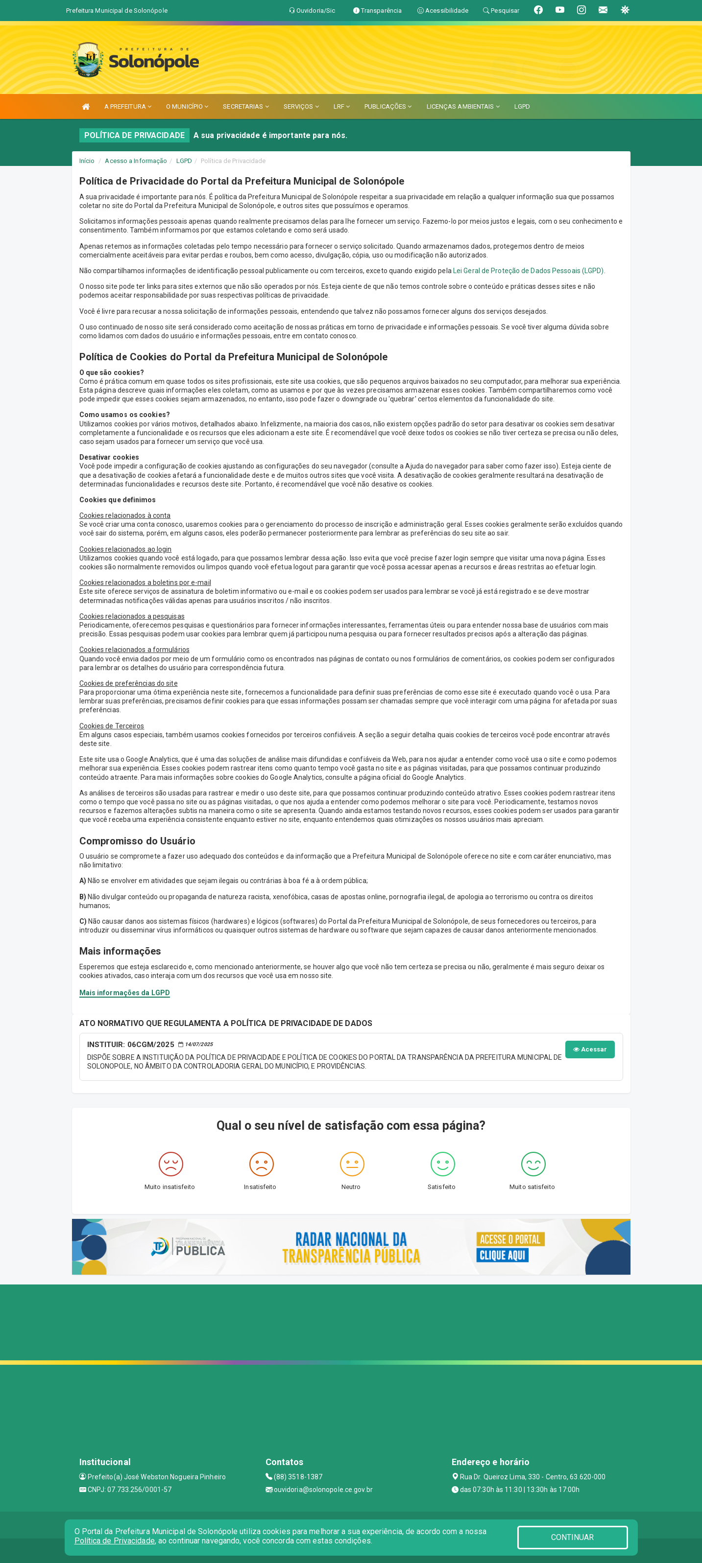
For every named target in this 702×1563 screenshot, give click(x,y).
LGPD (522, 106)
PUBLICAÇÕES (388, 106)
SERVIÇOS (301, 106)
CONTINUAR (572, 1537)
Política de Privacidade (114, 1540)
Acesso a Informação (136, 160)
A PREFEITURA (127, 106)
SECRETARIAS (245, 106)
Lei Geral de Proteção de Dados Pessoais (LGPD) (528, 271)
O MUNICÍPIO (187, 106)
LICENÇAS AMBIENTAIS (463, 106)
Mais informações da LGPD (124, 993)
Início (87, 160)
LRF (342, 106)
